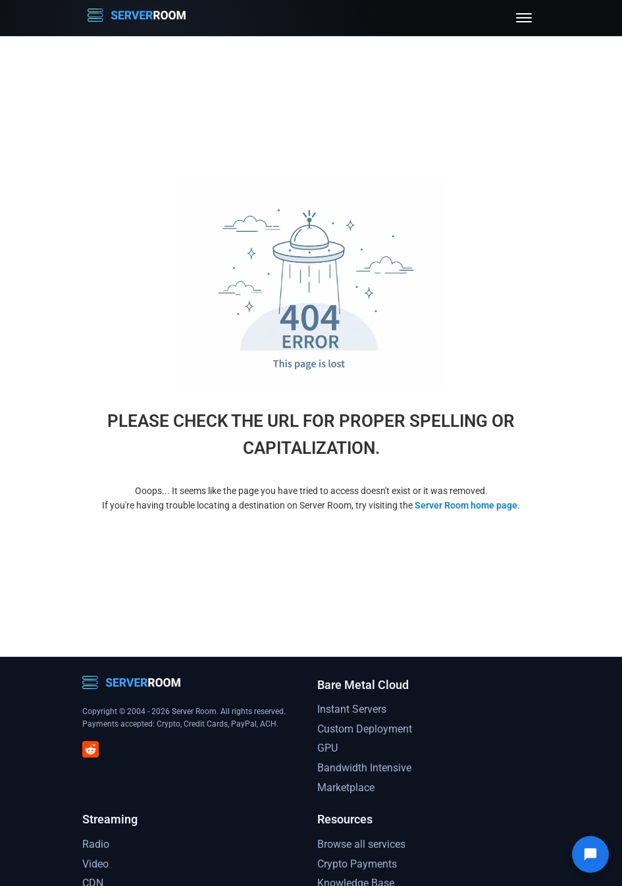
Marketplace (346, 787)
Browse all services (361, 844)
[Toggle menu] (524, 18)
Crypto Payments (357, 864)
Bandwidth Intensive (364, 767)
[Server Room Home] (137, 18)
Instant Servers (351, 709)
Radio (95, 844)
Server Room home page (466, 505)
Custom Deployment (364, 729)
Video (95, 864)
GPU (327, 748)
